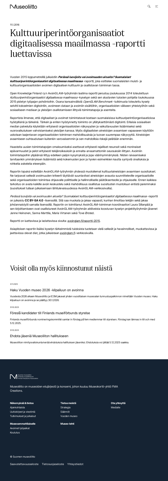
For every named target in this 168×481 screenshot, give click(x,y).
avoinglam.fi (67, 233)
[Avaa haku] (149, 6)
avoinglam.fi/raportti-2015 (83, 221)
